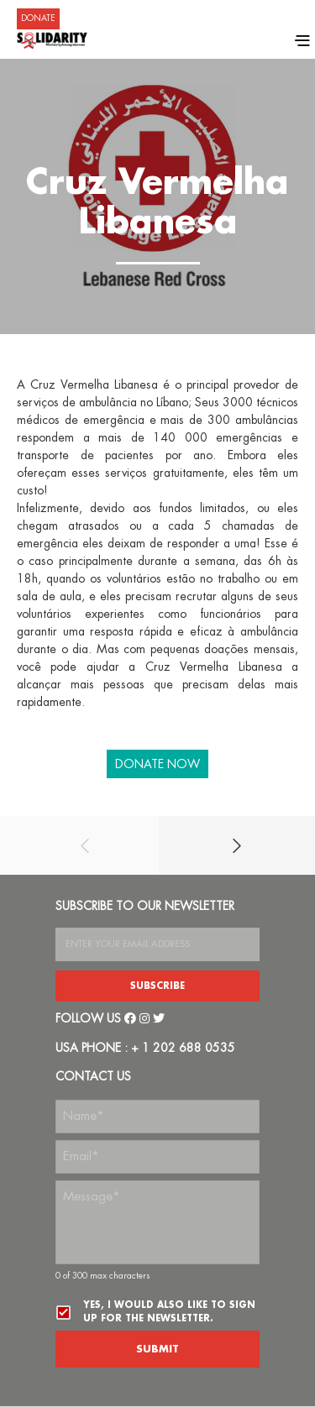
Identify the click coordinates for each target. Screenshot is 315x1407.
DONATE (38, 18)
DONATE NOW (157, 764)
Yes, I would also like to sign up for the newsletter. (169, 1311)
